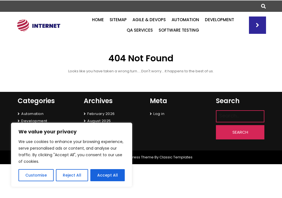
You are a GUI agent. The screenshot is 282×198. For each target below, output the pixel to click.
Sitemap (118, 20)
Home (98, 20)
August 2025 (99, 120)
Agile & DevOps (149, 20)
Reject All (72, 175)
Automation (185, 20)
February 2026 (101, 113)
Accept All (107, 175)
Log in (158, 113)
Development (219, 20)
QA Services (140, 30)
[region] (71, 155)
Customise (36, 175)
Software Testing (179, 30)
